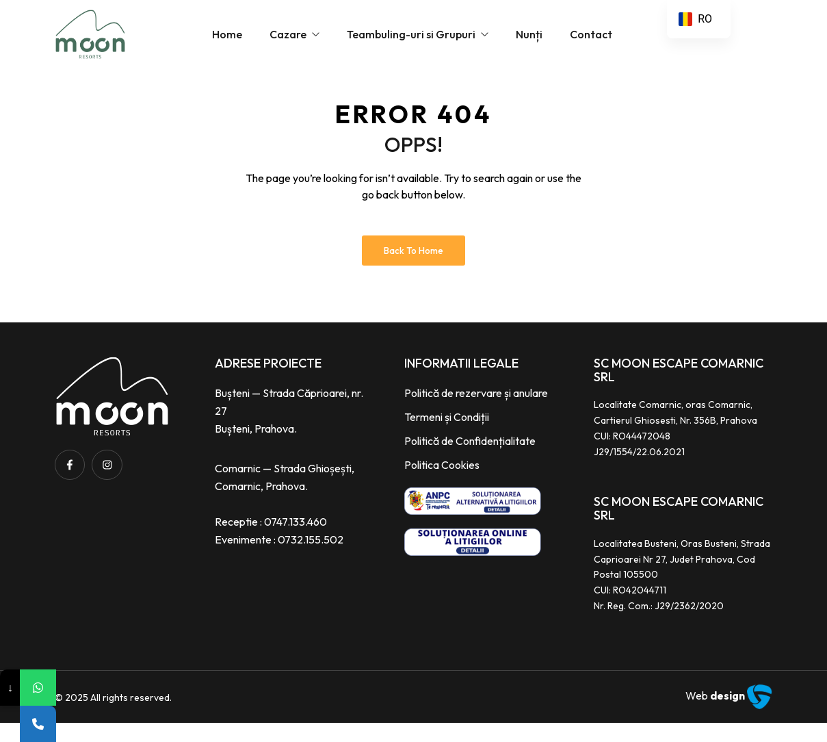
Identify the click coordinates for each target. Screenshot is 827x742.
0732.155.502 (310, 558)
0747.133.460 (295, 541)
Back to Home (413, 269)
